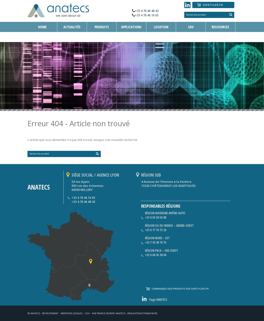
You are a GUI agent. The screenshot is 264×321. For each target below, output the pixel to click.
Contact (42, 37)
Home (42, 26)
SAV (191, 26)
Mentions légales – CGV (75, 313)
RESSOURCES (220, 26)
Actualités (71, 26)
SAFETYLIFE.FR (210, 5)
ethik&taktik (149, 313)
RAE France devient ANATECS (109, 313)
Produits (102, 26)
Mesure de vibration (76, 37)
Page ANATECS (158, 299)
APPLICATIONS (131, 26)
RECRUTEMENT (50, 313)
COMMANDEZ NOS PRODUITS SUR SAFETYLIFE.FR (177, 289)
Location (161, 26)
